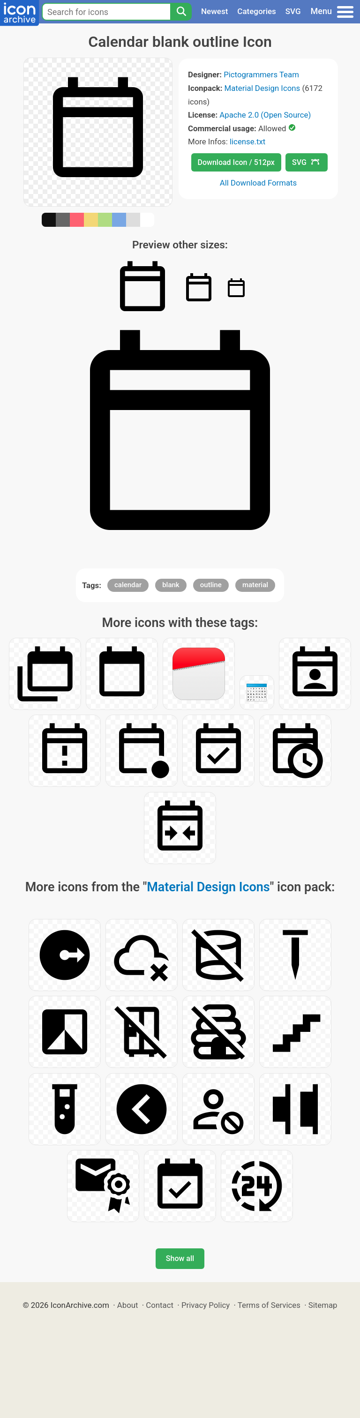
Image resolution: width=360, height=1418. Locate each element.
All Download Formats (258, 182)
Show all (180, 1258)
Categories (256, 11)
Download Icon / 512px (236, 162)
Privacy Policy (205, 1305)
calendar (128, 585)
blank (171, 585)
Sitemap (323, 1305)
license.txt (247, 141)
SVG (293, 11)
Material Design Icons (262, 88)
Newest (214, 11)
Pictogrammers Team (261, 74)
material (255, 585)
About (127, 1305)
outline (211, 585)
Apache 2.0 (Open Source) (265, 114)
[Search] (181, 12)
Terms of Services (269, 1305)
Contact (159, 1305)
